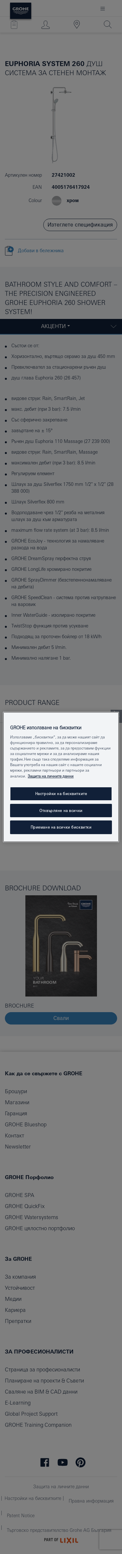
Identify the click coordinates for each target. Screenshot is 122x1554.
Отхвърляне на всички (60, 810)
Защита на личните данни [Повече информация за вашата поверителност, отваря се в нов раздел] (51, 776)
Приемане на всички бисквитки (61, 827)
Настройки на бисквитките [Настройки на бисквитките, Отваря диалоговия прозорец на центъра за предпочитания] (61, 793)
